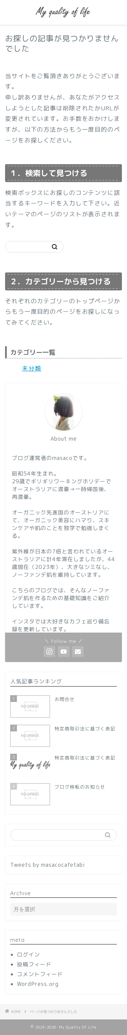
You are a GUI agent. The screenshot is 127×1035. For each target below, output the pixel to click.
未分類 (31, 368)
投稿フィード (34, 964)
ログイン (28, 954)
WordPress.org (38, 984)
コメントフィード (40, 974)
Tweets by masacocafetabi (47, 864)
